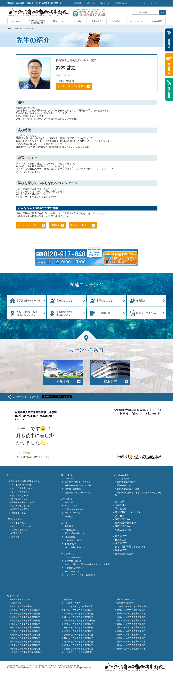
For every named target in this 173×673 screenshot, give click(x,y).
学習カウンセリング (80, 225)
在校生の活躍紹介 (73, 561)
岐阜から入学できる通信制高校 (131, 624)
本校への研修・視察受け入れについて (27, 313)
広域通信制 (16, 603)
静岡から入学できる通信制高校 (78, 627)
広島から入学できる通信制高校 (131, 638)
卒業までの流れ (18, 523)
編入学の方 (121, 543)
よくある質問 (156, 21)
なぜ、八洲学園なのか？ (22, 488)
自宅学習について (19, 530)
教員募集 (141, 300)
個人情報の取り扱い (125, 522)
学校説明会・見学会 (74, 540)
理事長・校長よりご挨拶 (22, 502)
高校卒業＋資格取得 (20, 599)
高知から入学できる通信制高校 (78, 645)
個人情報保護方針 (124, 553)
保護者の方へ (71, 537)
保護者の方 (121, 550)
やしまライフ (136, 21)
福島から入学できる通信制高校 (78, 613)
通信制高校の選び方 (126, 482)
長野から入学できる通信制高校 (25, 627)
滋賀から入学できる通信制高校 (78, 631)
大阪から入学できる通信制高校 (25, 634)
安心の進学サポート (20, 506)
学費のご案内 (71, 530)
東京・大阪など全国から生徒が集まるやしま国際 (87, 564)
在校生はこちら (157, 3)
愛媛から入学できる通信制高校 (131, 642)
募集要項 (69, 526)
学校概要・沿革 (18, 513)
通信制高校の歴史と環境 (128, 489)
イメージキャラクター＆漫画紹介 (80, 575)
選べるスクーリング (126, 599)
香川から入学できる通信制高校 (25, 645)
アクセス (142, 3)
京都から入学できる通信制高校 (131, 631)
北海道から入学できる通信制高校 (132, 606)
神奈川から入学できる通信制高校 (79, 620)
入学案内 (116, 21)
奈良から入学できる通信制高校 (131, 634)
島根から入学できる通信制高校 (25, 638)
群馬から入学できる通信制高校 (25, 613)
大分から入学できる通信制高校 (78, 648)
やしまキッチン (72, 571)
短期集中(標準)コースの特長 (78, 482)
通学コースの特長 (73, 489)
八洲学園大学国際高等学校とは (37, 21)
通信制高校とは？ (19, 499)
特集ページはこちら (146, 313)
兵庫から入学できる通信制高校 (78, 634)
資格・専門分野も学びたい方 (130, 546)
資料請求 (77, 3)
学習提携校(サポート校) (29, 300)
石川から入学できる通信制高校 (131, 620)
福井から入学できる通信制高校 (78, 624)
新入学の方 (121, 536)
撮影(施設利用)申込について (64, 313)
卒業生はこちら (104, 300)
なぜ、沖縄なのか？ (20, 495)
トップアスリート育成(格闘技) (78, 652)
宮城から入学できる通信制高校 (131, 610)
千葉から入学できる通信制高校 (25, 620)
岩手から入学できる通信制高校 (25, 610)
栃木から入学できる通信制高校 (25, 617)
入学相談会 (90, 3)
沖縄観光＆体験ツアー (75, 568)
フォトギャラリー (73, 557)
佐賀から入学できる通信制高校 (25, 648)
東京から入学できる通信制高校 (131, 617)
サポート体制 (71, 506)
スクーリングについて (21, 526)
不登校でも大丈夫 (72, 603)
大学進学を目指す (125, 603)
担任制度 (55, 225)
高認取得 (68, 599)
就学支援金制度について (76, 533)
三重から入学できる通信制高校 (25, 631)
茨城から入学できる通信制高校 (131, 613)
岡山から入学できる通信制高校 (78, 638)
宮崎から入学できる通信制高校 (131, 648)
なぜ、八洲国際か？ (20, 492)
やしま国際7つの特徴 (21, 485)
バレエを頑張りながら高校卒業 (78, 606)
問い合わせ (104, 3)
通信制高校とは (124, 485)
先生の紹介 (96, 21)
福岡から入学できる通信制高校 (131, 645)
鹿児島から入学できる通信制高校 (26, 652)
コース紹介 (77, 21)
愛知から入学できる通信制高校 (131, 627)
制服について (71, 544)
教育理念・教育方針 (20, 509)
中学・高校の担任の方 (75, 547)
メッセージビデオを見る (71, 86)
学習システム (57, 21)
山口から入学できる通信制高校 (25, 642)
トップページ (17, 21)
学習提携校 (124, 3)
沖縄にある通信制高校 (21, 606)
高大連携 (15, 537)
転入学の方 (121, 539)
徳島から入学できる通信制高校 (78, 642)
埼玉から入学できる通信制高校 (78, 617)
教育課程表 (16, 533)
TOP (9, 28)
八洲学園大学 (103, 313)
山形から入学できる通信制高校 (78, 610)
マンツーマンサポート (28, 225)
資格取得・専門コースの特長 (78, 492)
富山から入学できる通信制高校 (25, 624)
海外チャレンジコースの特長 (78, 485)
